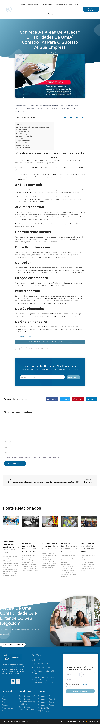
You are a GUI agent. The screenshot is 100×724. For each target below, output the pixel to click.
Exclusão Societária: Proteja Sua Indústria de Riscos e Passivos (50, 546)
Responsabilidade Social (63, 5)
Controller (19, 138)
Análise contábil (22, 129)
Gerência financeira (23, 147)
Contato (51, 14)
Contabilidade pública (24, 134)
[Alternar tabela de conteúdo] (50, 124)
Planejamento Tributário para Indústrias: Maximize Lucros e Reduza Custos (11, 547)
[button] (65, 118)
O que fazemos (47, 5)
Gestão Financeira (22, 145)
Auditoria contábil (22, 131)
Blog (76, 5)
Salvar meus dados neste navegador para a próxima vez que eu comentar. (33, 457)
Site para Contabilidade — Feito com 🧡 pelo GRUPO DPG (79, 721)
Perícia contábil (21, 143)
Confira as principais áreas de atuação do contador (34, 127)
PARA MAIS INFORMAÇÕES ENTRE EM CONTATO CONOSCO (50, 342)
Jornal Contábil (25, 336)
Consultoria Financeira (24, 136)
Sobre (23, 5)
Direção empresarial (23, 141)
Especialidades (33, 5)
